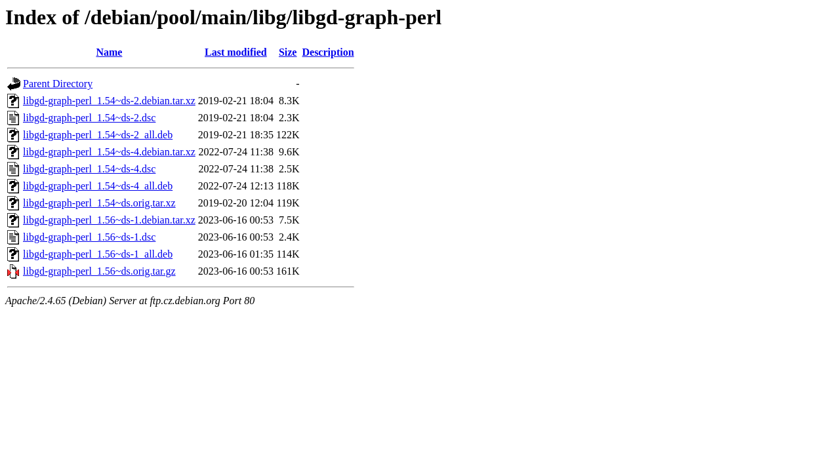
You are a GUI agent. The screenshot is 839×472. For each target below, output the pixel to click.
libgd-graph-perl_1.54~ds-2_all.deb (98, 134)
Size (288, 52)
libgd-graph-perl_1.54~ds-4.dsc (89, 168)
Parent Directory (57, 83)
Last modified (236, 52)
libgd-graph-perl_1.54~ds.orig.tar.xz (99, 202)
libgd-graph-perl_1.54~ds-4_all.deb (98, 185)
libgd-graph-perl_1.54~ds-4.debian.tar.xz (109, 151)
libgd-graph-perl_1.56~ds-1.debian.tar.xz (109, 220)
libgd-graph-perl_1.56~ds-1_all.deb (98, 254)
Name (109, 52)
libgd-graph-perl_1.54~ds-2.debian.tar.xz (109, 100)
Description (328, 52)
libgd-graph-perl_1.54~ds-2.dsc (89, 117)
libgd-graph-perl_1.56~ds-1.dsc (89, 237)
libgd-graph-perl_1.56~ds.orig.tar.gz (99, 271)
